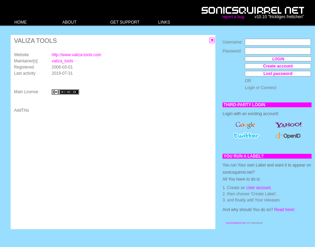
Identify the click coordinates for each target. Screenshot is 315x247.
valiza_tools (62, 61)
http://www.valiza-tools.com (76, 54)
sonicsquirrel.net (236, 222)
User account (258, 187)
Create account (278, 66)
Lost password (277, 73)
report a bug (233, 16)
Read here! (284, 209)
